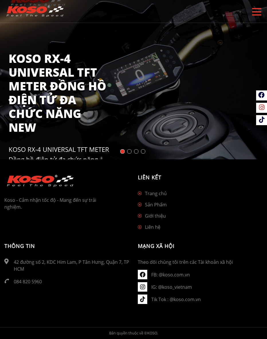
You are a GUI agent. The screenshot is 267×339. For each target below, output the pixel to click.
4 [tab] (144, 152)
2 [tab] (130, 152)
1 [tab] (123, 152)
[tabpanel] (133, 79)
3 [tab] (137, 152)
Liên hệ (152, 227)
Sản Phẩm (156, 205)
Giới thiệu (155, 216)
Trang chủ (156, 193)
